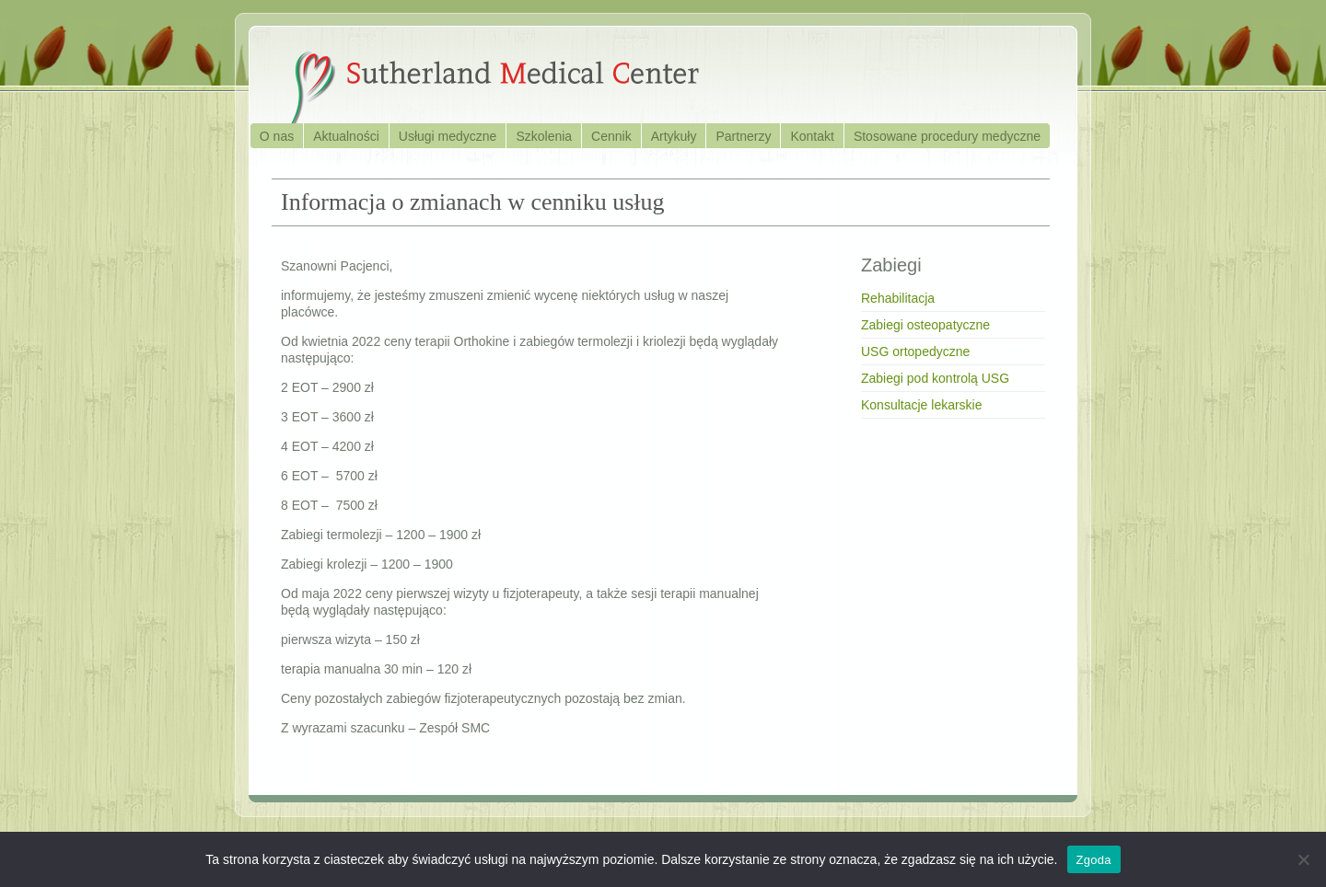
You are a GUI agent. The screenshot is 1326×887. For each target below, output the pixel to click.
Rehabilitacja (898, 298)
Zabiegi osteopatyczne (925, 324)
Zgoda (1093, 860)
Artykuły (674, 136)
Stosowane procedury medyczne (947, 136)
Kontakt (811, 136)
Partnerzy (743, 136)
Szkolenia (544, 136)
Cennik (611, 136)
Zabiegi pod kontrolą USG (935, 378)
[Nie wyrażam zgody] (1303, 859)
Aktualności (346, 136)
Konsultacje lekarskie (922, 404)
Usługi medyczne (448, 136)
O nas (277, 136)
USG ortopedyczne (915, 351)
